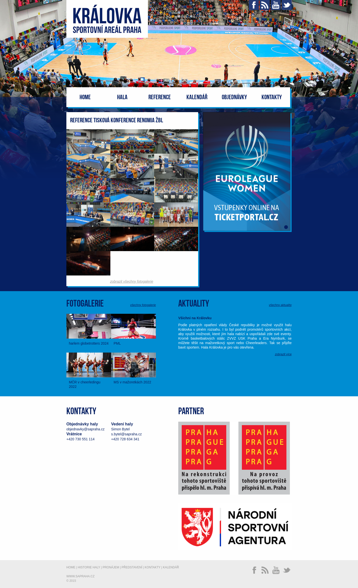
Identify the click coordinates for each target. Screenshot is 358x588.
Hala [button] (122, 97)
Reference (159, 97)
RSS (265, 5)
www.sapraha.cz (80, 576)
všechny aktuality (280, 305)
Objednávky (234, 97)
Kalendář (196, 97)
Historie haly (89, 567)
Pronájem (111, 567)
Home (85, 97)
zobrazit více (283, 354)
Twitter (287, 5)
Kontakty (272, 97)
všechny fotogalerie (143, 305)
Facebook (254, 5)
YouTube (276, 5)
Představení (132, 567)
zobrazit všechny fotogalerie (131, 281)
